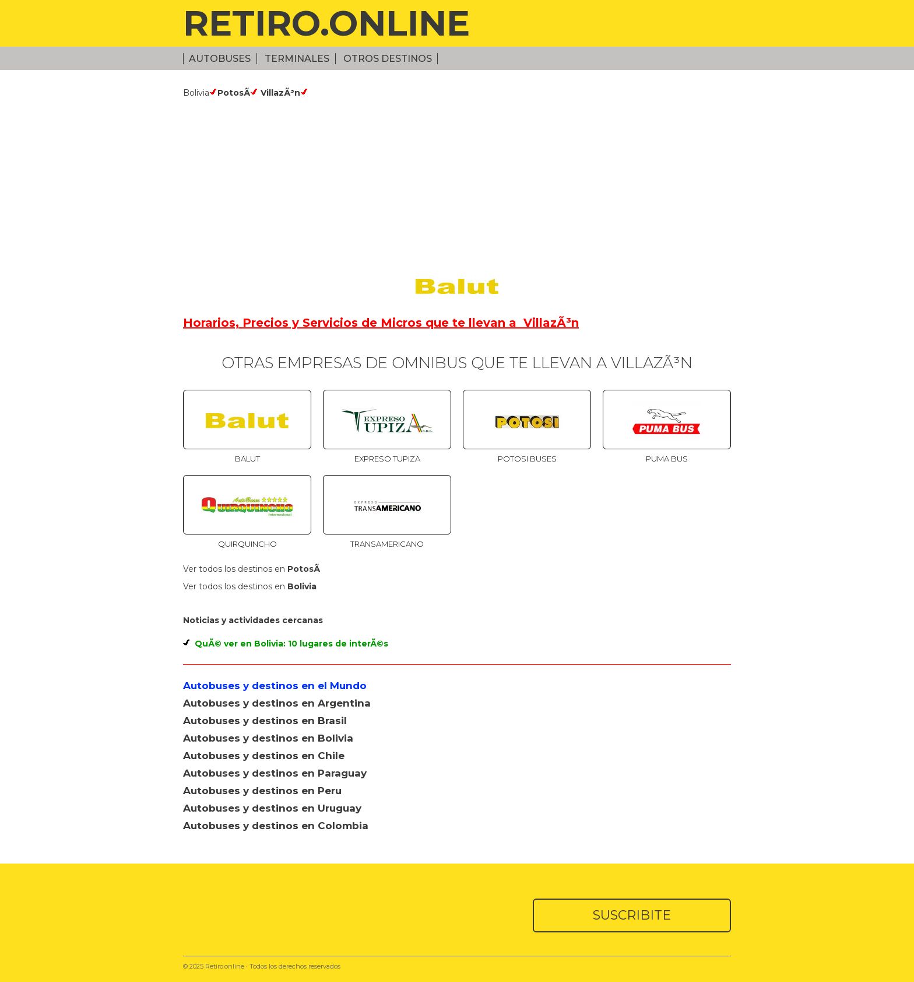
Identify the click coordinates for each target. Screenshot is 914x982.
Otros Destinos (387, 58)
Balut (247, 458)
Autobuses (220, 58)
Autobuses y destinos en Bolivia (268, 738)
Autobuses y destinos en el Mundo (275, 685)
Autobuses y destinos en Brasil (265, 720)
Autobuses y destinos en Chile (263, 755)
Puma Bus (667, 458)
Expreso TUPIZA (387, 458)
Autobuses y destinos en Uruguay (272, 808)
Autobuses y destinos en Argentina (277, 703)
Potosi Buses (527, 458)
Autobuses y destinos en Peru (262, 790)
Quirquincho (247, 543)
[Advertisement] (457, 185)
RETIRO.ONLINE (326, 23)
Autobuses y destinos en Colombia (275, 825)
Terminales (297, 58)
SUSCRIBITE (632, 915)
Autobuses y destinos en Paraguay (275, 773)
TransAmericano (387, 543)
